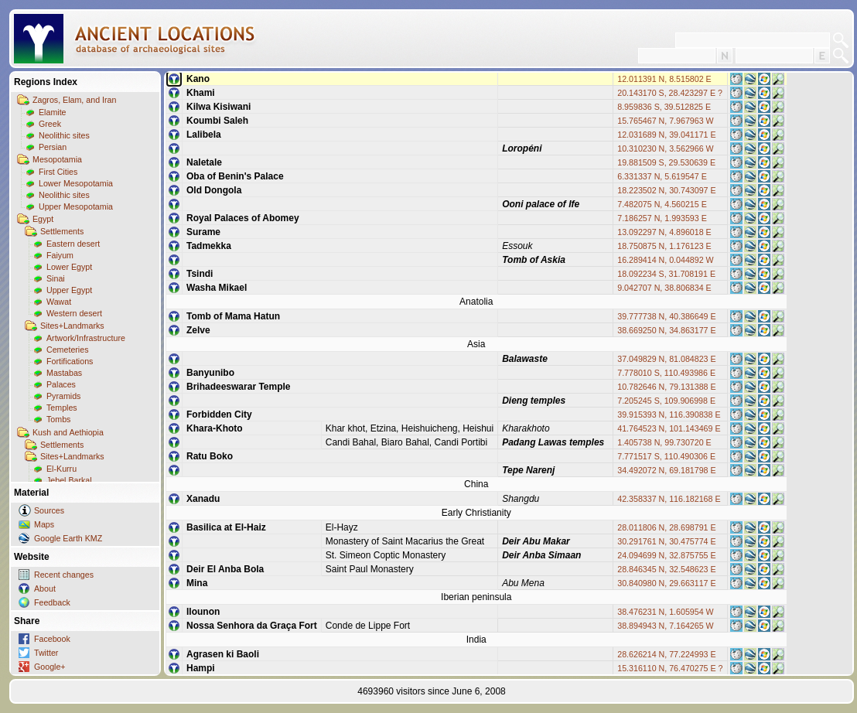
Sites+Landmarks (72, 325)
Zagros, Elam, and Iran (74, 99)
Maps (44, 524)
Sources (49, 510)
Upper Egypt (69, 290)
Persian (53, 147)
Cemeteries (67, 349)
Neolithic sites (64, 135)
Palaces (61, 384)
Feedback (52, 602)
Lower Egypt (69, 266)
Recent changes (64, 574)
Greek (50, 123)
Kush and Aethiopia (68, 432)
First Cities (58, 171)
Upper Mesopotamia (76, 206)
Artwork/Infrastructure (85, 338)
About (45, 588)
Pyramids (63, 396)
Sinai (55, 278)
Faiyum (59, 255)
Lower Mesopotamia (76, 183)
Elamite (53, 112)
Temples (61, 407)
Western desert (74, 313)
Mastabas (64, 372)
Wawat (58, 301)
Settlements (62, 231)
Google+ (50, 666)
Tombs (58, 419)
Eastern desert (73, 243)
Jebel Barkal (69, 480)
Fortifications (69, 361)
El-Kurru (61, 468)
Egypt (42, 218)
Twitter (46, 652)
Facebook (52, 638)
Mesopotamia (57, 159)
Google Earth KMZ (68, 538)
